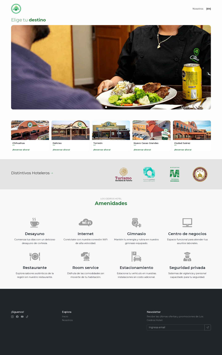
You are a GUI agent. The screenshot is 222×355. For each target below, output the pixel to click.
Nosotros (198, 8)
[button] (106, 107)
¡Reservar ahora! (21, 150)
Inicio (65, 316)
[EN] (208, 8)
